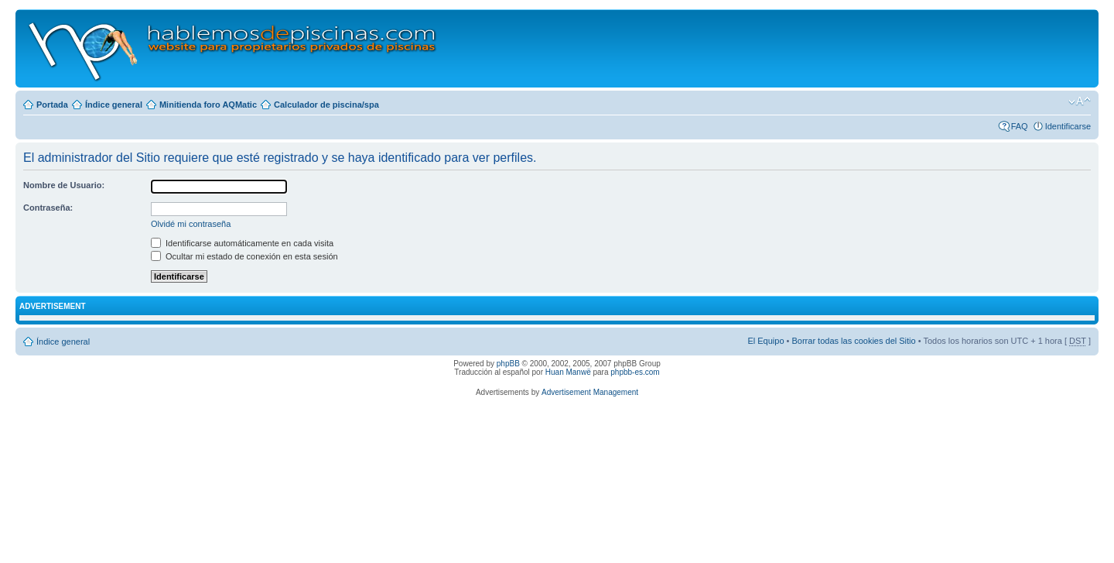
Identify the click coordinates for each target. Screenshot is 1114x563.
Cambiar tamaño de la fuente (1079, 101)
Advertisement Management (590, 392)
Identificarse (1068, 126)
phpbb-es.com (634, 372)
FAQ (1019, 126)
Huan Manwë (568, 372)
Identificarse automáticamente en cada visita (242, 243)
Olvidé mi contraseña (191, 223)
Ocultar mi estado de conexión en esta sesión (244, 256)
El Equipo (765, 340)
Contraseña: (48, 207)
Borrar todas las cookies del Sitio (853, 340)
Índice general (113, 104)
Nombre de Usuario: (63, 185)
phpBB (508, 363)
